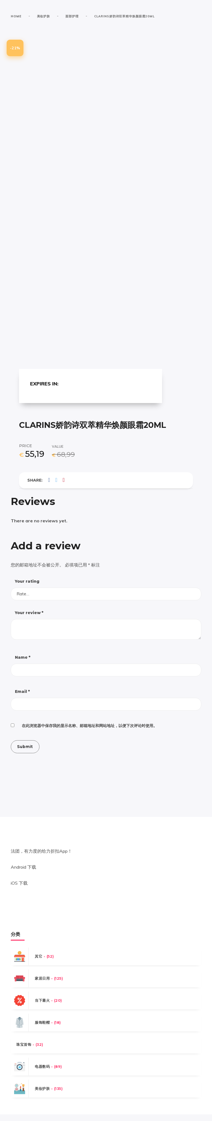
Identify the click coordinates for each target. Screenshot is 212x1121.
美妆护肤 (43, 16)
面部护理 (72, 16)
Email (22, 697)
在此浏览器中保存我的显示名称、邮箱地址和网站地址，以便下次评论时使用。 (89, 732)
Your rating (27, 586)
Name (22, 663)
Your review (29, 618)
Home (16, 16)
